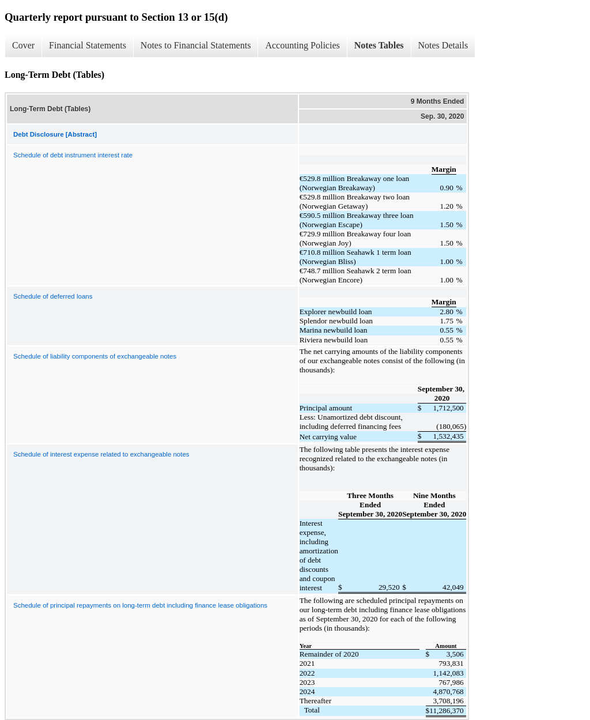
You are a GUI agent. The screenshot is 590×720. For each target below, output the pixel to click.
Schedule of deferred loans (52, 296)
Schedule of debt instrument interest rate (73, 155)
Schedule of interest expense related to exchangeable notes (101, 454)
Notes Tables (379, 45)
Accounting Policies (302, 45)
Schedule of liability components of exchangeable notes (94, 356)
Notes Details (443, 45)
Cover (23, 45)
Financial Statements (87, 45)
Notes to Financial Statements (196, 45)
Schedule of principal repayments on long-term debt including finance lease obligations (140, 605)
